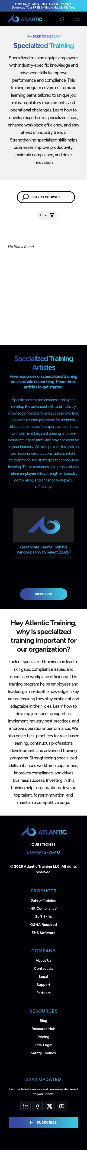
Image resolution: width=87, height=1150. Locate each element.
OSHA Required (43, 924)
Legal (43, 976)
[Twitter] (50, 1106)
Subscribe (43, 1122)
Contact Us (43, 968)
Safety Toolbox (43, 1053)
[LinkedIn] (25, 1106)
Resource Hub (43, 1029)
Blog (43, 1020)
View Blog (43, 594)
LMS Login (43, 1045)
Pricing (43, 1037)
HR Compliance (43, 908)
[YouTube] (62, 1106)
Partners (43, 992)
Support (43, 984)
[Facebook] (37, 1106)
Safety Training (43, 900)
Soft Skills (43, 916)
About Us (44, 960)
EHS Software (43, 932)
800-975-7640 (43, 852)
